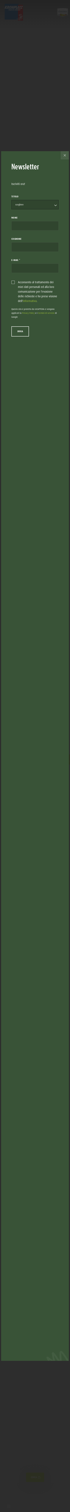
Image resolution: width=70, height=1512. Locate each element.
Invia (20, 331)
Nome (14, 217)
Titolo (14, 196)
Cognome (16, 239)
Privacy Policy (28, 313)
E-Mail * (15, 260)
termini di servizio (46, 313)
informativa (30, 301)
